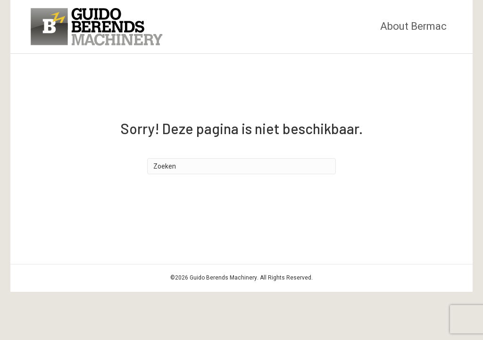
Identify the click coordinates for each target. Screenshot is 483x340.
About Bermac (413, 26)
